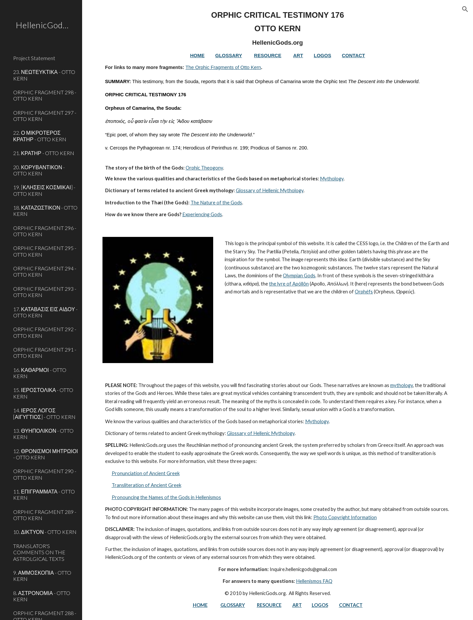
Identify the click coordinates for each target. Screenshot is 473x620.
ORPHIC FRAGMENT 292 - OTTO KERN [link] (44, 332)
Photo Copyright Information (345, 517)
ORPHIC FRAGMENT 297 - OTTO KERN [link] (44, 115)
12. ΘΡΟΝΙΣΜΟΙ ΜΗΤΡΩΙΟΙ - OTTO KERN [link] (45, 454)
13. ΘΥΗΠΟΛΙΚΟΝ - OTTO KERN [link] (43, 433)
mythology (401, 385)
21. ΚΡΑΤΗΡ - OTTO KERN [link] (43, 153)
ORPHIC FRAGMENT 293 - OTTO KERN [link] (44, 292)
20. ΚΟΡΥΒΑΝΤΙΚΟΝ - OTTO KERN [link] (39, 170)
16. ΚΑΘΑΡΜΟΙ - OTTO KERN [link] (39, 373)
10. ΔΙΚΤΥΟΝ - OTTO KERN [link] (45, 532)
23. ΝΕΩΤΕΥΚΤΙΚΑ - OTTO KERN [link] (44, 75)
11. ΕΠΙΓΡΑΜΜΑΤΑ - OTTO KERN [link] (44, 494)
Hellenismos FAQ (314, 581)
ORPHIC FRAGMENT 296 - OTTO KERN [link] (44, 231)
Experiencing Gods (202, 214)
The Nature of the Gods (216, 202)
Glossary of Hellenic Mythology (270, 190)
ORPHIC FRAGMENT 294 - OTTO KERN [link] (44, 271)
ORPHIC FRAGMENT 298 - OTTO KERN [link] (44, 95)
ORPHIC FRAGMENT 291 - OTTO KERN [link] (44, 352)
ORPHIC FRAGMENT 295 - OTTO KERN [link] (44, 251)
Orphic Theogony (204, 168)
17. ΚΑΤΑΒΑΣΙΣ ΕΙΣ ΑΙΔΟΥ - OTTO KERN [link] (45, 312)
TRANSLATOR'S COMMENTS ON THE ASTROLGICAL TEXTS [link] (39, 552)
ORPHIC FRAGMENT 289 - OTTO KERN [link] (44, 515)
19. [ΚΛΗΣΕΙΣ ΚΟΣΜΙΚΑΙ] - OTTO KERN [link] (44, 190)
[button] (465, 9)
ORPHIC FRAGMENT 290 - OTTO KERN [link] (44, 474)
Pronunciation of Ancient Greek (146, 473)
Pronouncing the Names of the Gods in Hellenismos (166, 497)
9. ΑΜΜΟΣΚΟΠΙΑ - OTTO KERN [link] (42, 575)
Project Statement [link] (34, 58)
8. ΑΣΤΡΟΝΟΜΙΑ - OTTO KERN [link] (41, 596)
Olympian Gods (299, 275)
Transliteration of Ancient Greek (146, 485)
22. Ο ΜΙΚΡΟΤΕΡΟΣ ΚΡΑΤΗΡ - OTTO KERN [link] (39, 135)
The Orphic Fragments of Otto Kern (223, 67)
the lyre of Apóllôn (289, 284)
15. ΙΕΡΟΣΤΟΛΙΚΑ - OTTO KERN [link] (43, 393)
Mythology (332, 178)
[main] (277, 114)
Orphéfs (364, 291)
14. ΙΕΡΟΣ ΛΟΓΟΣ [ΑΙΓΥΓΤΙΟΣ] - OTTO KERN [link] (44, 413)
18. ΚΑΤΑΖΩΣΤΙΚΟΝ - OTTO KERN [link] (45, 210)
